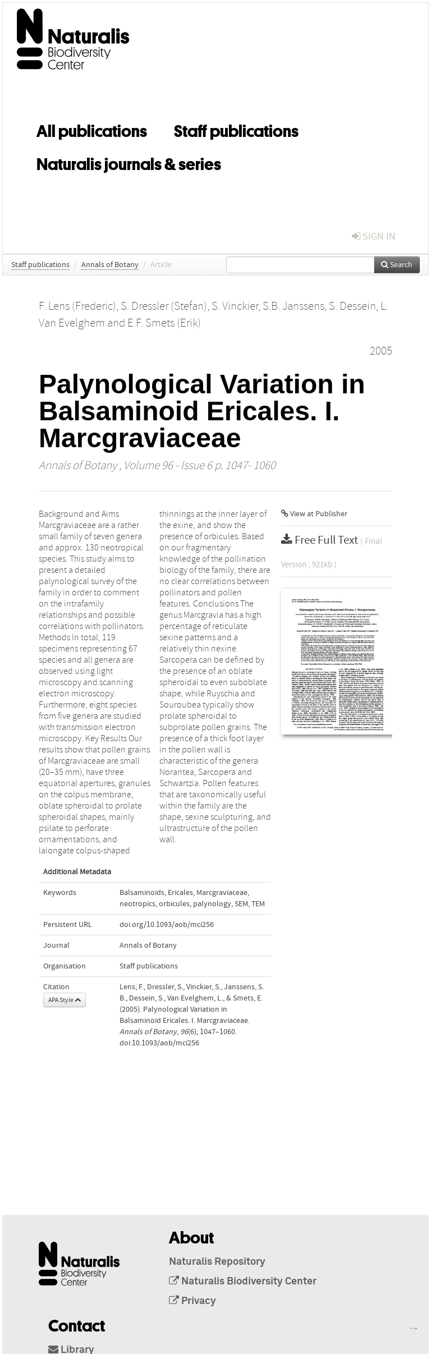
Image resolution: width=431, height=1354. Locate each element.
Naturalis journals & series (128, 162)
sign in (374, 236)
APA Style (64, 1000)
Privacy (192, 1301)
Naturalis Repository (217, 1262)
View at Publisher (314, 514)
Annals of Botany (110, 264)
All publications (91, 129)
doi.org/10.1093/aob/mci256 (167, 924)
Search (396, 264)
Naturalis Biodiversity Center (243, 1282)
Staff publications (236, 129)
